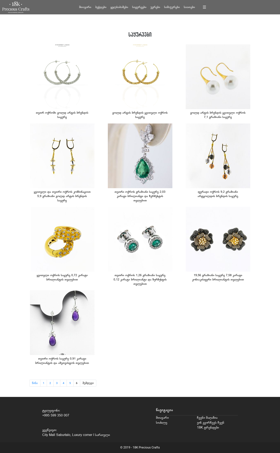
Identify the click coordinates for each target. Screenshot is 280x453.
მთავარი (85, 7)
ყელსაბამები (119, 7)
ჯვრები (155, 7)
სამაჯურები (172, 7)
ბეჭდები (100, 7)
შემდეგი (88, 383)
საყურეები (139, 7)
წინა (35, 383)
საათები (189, 7)
